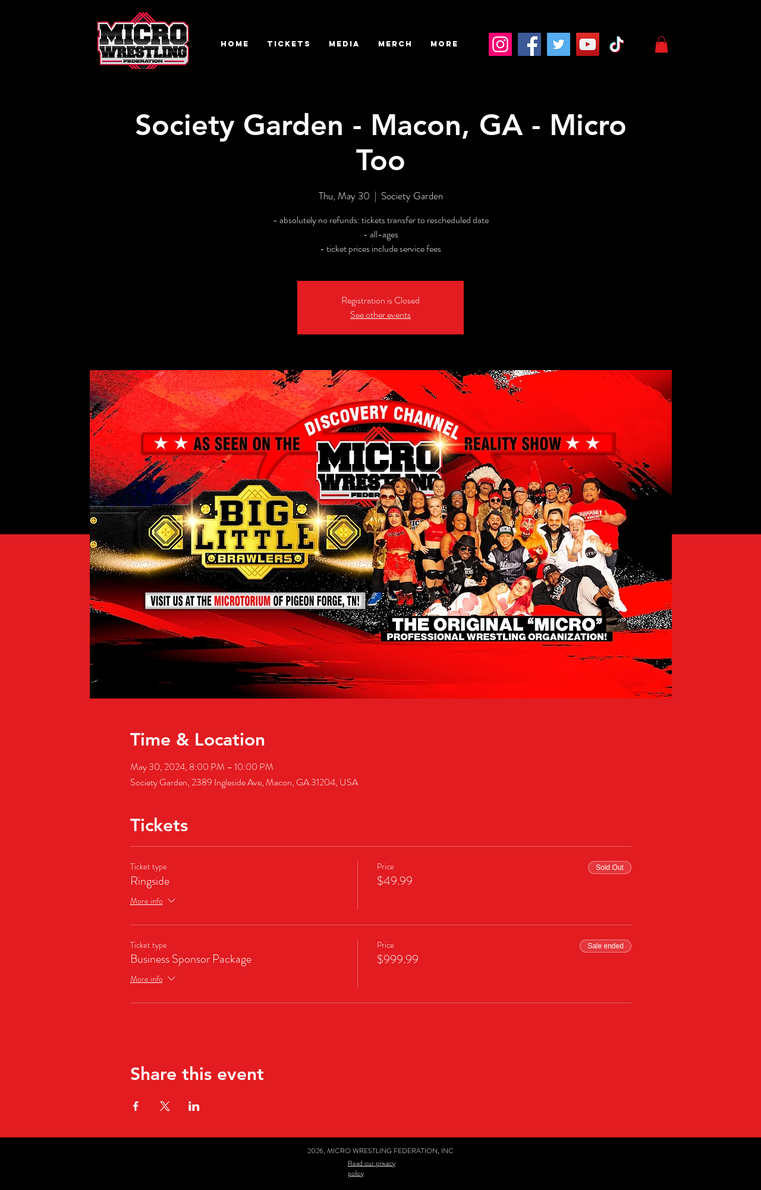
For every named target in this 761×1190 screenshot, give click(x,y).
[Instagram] (500, 44)
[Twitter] (558, 44)
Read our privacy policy (371, 1167)
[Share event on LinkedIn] (194, 1106)
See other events (380, 314)
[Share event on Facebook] (135, 1106)
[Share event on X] (165, 1106)
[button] (289, 44)
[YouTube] (587, 44)
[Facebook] (529, 44)
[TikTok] (616, 44)
